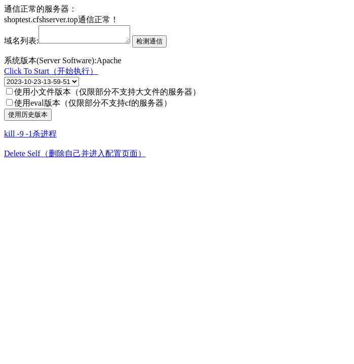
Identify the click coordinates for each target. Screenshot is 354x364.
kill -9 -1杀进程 (30, 136)
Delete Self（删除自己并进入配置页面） (75, 156)
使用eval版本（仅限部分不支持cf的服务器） (89, 106)
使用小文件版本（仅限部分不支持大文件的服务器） (103, 94)
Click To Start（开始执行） (51, 74)
